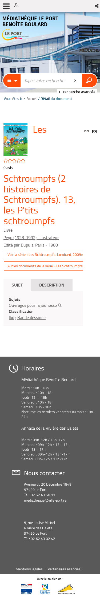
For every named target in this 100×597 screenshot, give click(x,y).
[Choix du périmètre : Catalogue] (12, 80)
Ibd (11, 317)
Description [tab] (51, 285)
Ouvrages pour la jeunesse (33, 305)
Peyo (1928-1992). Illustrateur (31, 237)
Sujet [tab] (17, 285)
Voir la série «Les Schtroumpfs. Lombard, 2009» (45, 254)
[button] (97, 6)
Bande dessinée (31, 317)
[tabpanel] (43, 308)
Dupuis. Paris (32, 245)
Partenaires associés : (65, 568)
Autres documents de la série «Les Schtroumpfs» (46, 265)
